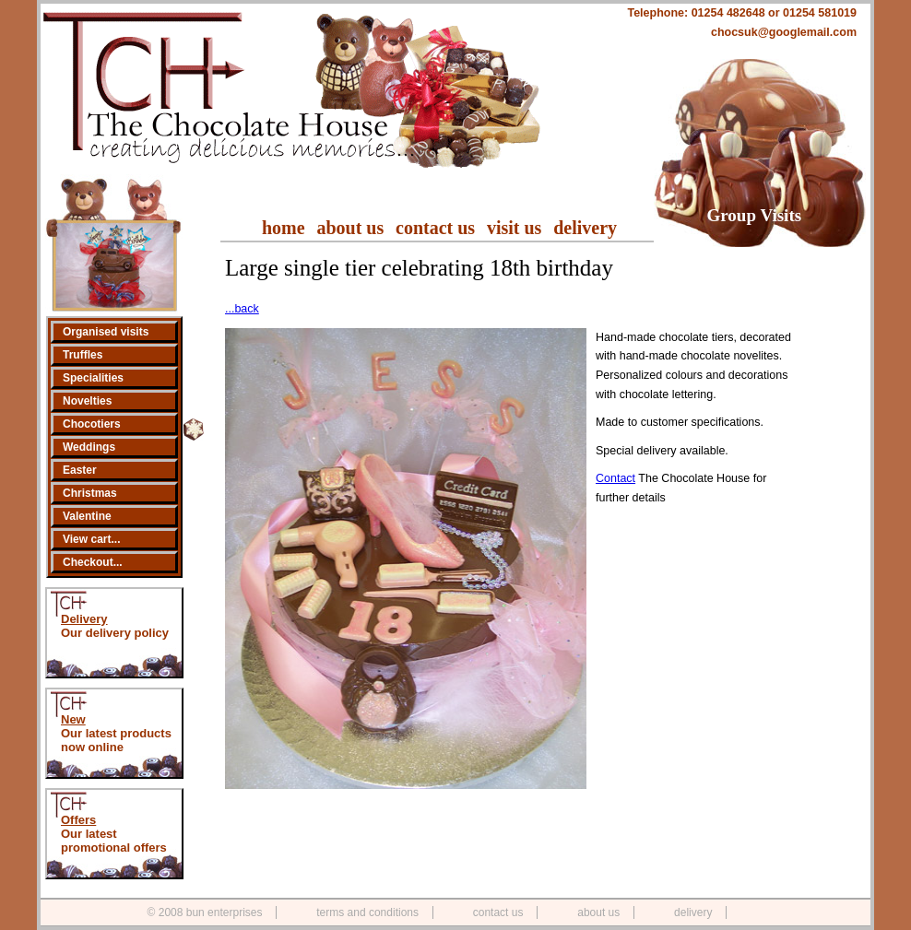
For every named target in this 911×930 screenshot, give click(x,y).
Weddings (89, 447)
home (283, 228)
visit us (514, 228)
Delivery (84, 619)
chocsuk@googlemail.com (784, 32)
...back (242, 308)
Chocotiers (92, 424)
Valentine (87, 516)
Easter (80, 470)
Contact (615, 478)
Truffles (82, 354)
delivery (585, 228)
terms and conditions (367, 912)
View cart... (91, 539)
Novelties (87, 400)
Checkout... (93, 562)
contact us (435, 228)
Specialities (93, 377)
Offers (78, 820)
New (73, 719)
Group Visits (754, 215)
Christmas (90, 493)
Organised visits (105, 331)
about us (350, 228)
